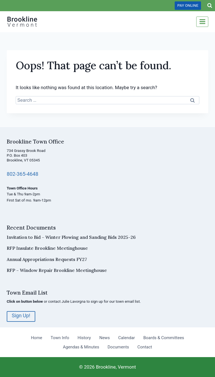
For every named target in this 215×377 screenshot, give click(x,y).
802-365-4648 (23, 174)
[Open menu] (202, 22)
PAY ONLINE (187, 5)
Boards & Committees (163, 337)
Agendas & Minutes (81, 347)
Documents (118, 347)
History (84, 337)
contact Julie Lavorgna (67, 301)
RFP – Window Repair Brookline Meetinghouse (57, 270)
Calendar (126, 337)
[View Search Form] (209, 5)
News (104, 337)
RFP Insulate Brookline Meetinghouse (47, 248)
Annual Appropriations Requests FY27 (47, 259)
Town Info (60, 337)
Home (36, 337)
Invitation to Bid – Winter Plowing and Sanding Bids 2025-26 (71, 237)
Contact (144, 347)
